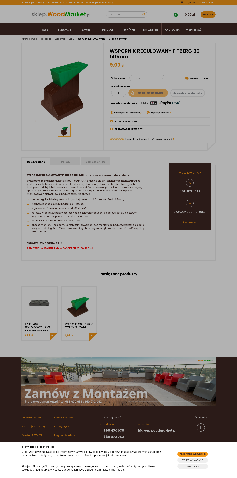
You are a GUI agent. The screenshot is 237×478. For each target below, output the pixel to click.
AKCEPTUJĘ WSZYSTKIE (193, 454)
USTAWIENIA (192, 466)
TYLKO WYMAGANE (192, 460)
